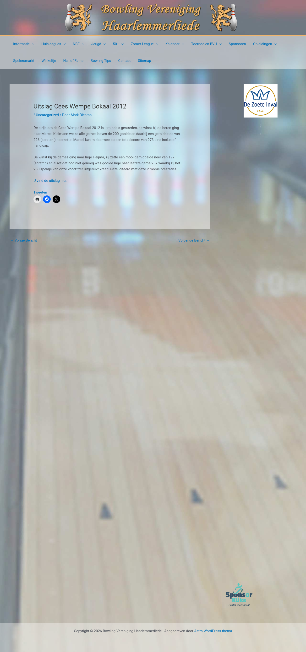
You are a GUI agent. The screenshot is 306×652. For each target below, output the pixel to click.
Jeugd (98, 44)
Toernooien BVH (206, 44)
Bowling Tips (101, 61)
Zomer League (144, 44)
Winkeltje (49, 61)
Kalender (174, 44)
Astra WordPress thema (213, 631)
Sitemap (144, 61)
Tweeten (40, 192)
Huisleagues (53, 44)
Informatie (23, 44)
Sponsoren (237, 44)
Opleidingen (265, 44)
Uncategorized (47, 115)
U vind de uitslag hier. (50, 180)
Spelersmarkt (23, 61)
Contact (124, 61)
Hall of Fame (73, 61)
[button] (32, 44)
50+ (118, 44)
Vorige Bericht (23, 240)
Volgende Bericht (194, 240)
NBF (78, 44)
